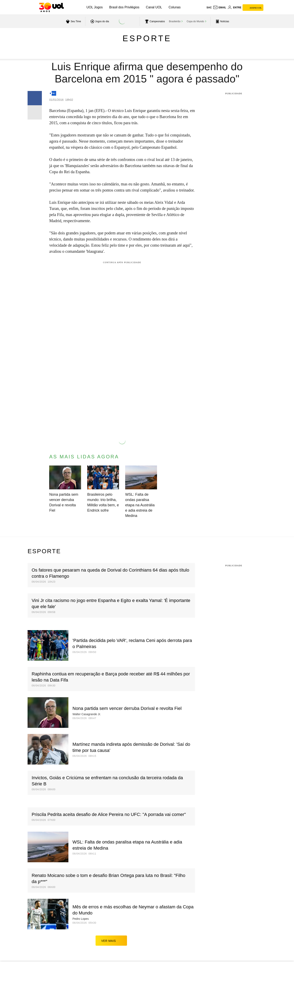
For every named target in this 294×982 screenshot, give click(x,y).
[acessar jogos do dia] (99, 21)
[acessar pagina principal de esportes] (222, 21)
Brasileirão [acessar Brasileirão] (175, 21)
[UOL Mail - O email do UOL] (219, 7)
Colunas (175, 7)
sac (209, 7)
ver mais (111, 940)
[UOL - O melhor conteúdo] (51, 7)
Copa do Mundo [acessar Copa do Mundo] (195, 21)
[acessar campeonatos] (154, 21)
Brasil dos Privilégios (124, 7)
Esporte (146, 38)
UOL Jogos (95, 7)
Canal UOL (154, 7)
